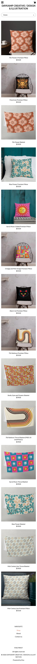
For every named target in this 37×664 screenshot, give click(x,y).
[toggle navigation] (2, 2)
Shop (18, 630)
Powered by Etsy (18, 660)
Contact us (18, 636)
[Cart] (35, 2)
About (18, 633)
